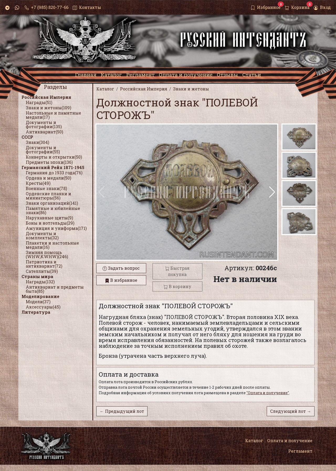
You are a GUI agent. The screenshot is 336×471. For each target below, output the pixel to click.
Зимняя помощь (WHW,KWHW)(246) (47, 254)
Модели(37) (38, 301)
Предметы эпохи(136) (49, 162)
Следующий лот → (290, 411)
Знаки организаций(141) (52, 203)
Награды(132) (40, 281)
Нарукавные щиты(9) (49, 217)
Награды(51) (39, 102)
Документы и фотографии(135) (44, 124)
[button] (272, 192)
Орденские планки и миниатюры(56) (48, 196)
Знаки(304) (37, 142)
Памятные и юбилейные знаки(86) (53, 210)
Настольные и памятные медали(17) (53, 115)
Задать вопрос (121, 268)
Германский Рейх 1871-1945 (53, 167)
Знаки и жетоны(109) (48, 107)
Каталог (254, 440)
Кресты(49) (38, 183)
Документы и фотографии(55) (43, 149)
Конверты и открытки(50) (54, 157)
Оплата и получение (289, 440)
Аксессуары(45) (43, 307)
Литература (36, 312)
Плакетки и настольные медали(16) (52, 245)
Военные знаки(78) (46, 188)
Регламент (300, 451)
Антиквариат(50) (44, 131)
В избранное (121, 280)
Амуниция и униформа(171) (56, 228)
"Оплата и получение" (267, 392)
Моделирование (40, 296)
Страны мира (37, 276)
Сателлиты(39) (42, 271)
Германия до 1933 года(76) (54, 172)
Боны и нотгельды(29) (50, 223)
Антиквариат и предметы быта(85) (55, 289)
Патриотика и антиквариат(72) (44, 264)
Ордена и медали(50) (48, 178)
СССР (27, 137)
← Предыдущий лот (122, 411)
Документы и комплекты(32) (42, 235)
